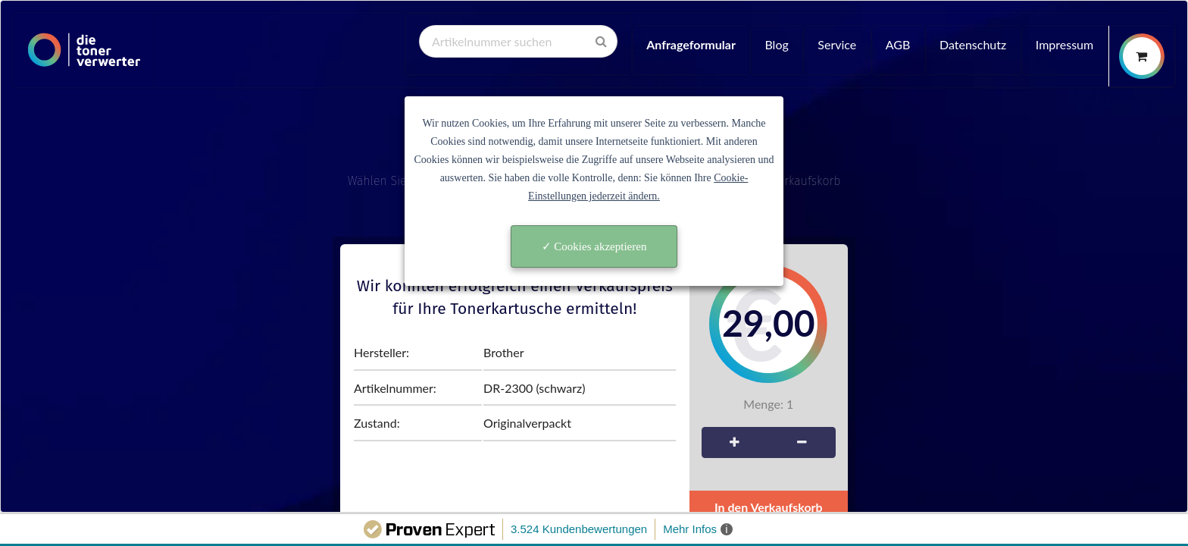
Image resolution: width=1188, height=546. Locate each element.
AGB (898, 44)
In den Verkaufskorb (768, 507)
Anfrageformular (691, 44)
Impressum (1064, 44)
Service (837, 44)
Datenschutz (972, 44)
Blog (776, 44)
